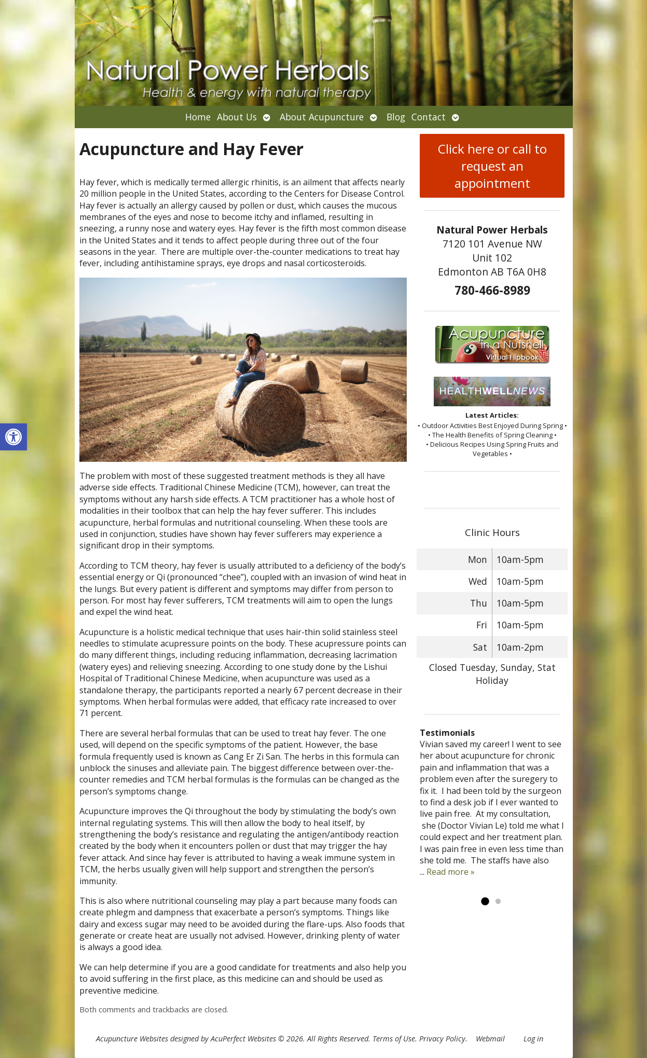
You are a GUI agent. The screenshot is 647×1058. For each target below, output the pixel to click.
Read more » (450, 871)
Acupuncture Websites (132, 1038)
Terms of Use (394, 1038)
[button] (13, 436)
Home (198, 117)
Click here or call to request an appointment (492, 165)
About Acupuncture (322, 117)
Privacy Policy (442, 1038)
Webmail (490, 1038)
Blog (396, 117)
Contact (428, 117)
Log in (533, 1038)
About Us (237, 117)
